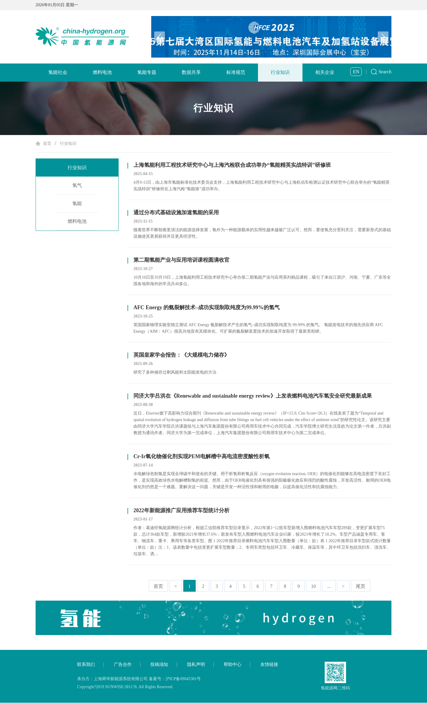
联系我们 (86, 664)
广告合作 (123, 664)
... (329, 586)
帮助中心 (232, 664)
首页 (47, 143)
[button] (383, 36)
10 (313, 586)
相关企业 (324, 72)
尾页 (360, 586)
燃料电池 (102, 72)
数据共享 (191, 72)
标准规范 (235, 72)
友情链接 (269, 664)
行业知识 (280, 72)
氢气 (77, 185)
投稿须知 (159, 664)
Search (384, 71)
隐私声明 (196, 664)
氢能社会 (57, 72)
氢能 (77, 203)
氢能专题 (146, 72)
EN (356, 71)
